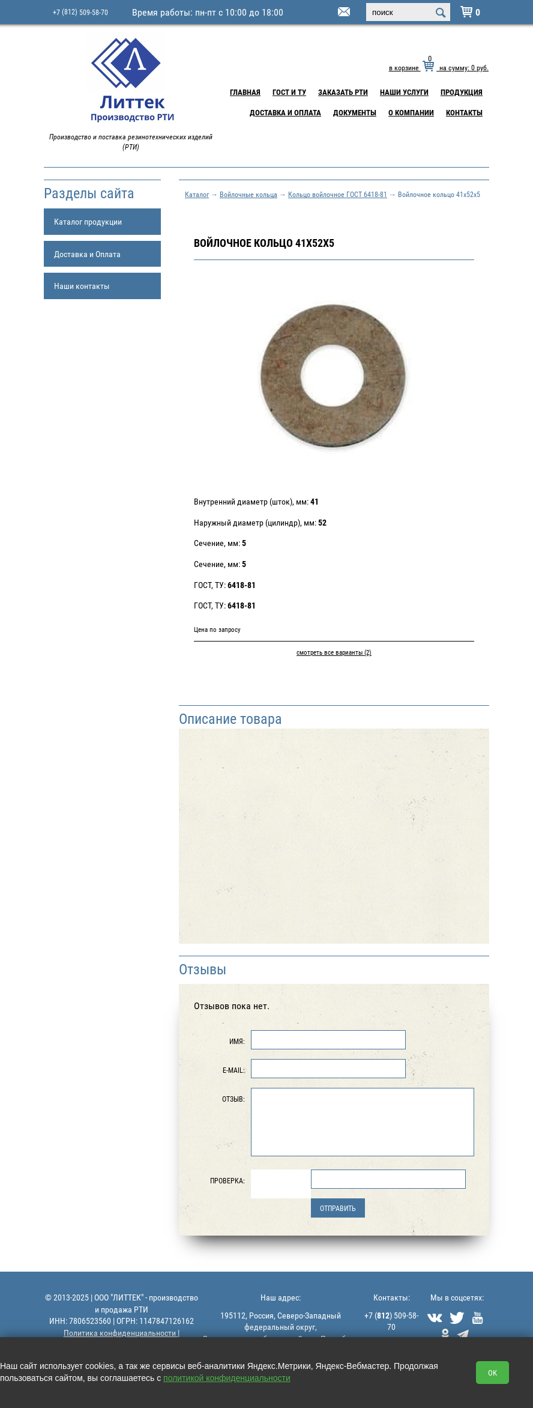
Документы (354, 112)
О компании (411, 112)
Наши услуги (404, 91)
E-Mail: (234, 1070)
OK (492, 1372)
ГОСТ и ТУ (289, 91)
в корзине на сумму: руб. (439, 67)
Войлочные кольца (248, 194)
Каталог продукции (88, 221)
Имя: (237, 1041)
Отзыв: (233, 1098)
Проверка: (227, 1180)
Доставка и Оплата (285, 112)
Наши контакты (82, 285)
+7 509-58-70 (80, 12)
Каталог (197, 194)
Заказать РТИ (343, 91)
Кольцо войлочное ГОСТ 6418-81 (337, 194)
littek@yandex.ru (329, 12)
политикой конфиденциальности (227, 1378)
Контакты (464, 112)
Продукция (462, 91)
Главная (245, 91)
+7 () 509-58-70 (391, 1321)
